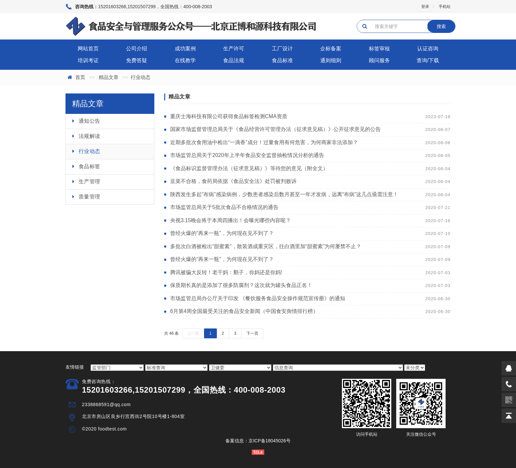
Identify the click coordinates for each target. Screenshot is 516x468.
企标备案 (330, 48)
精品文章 (108, 77)
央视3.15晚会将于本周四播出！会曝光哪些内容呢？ (230, 220)
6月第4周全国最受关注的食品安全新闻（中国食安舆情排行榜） (244, 311)
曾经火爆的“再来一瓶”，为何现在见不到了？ (222, 233)
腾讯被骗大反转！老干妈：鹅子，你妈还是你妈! (226, 272)
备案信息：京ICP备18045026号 (258, 440)
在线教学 (185, 60)
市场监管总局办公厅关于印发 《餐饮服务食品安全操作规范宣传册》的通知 (257, 298)
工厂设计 (282, 48)
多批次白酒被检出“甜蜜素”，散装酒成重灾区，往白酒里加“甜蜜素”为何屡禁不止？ (265, 246)
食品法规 (233, 60)
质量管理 (89, 196)
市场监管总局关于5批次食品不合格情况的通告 (224, 207)
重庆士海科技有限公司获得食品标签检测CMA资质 (228, 116)
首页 (80, 77)
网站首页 (88, 48)
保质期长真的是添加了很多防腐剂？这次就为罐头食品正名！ (241, 285)
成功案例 (185, 48)
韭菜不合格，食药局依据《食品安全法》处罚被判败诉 (233, 181)
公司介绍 (136, 48)
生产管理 (89, 181)
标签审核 (379, 48)
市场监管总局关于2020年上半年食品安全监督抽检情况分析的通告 (247, 155)
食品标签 (89, 166)
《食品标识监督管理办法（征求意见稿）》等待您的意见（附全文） (249, 168)
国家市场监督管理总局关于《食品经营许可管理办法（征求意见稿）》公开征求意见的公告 (275, 129)
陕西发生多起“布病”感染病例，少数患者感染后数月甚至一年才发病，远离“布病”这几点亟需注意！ (284, 194)
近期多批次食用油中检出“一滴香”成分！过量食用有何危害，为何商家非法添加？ (264, 142)
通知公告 (89, 121)
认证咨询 (427, 48)
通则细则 (330, 60)
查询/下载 (428, 60)
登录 (425, 6)
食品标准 (282, 60)
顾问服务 (379, 60)
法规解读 (89, 136)
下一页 (252, 333)
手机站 (445, 6)
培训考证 (88, 60)
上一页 (193, 333)
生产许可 (233, 48)
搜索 (441, 26)
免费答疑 (136, 60)
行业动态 (89, 151)
